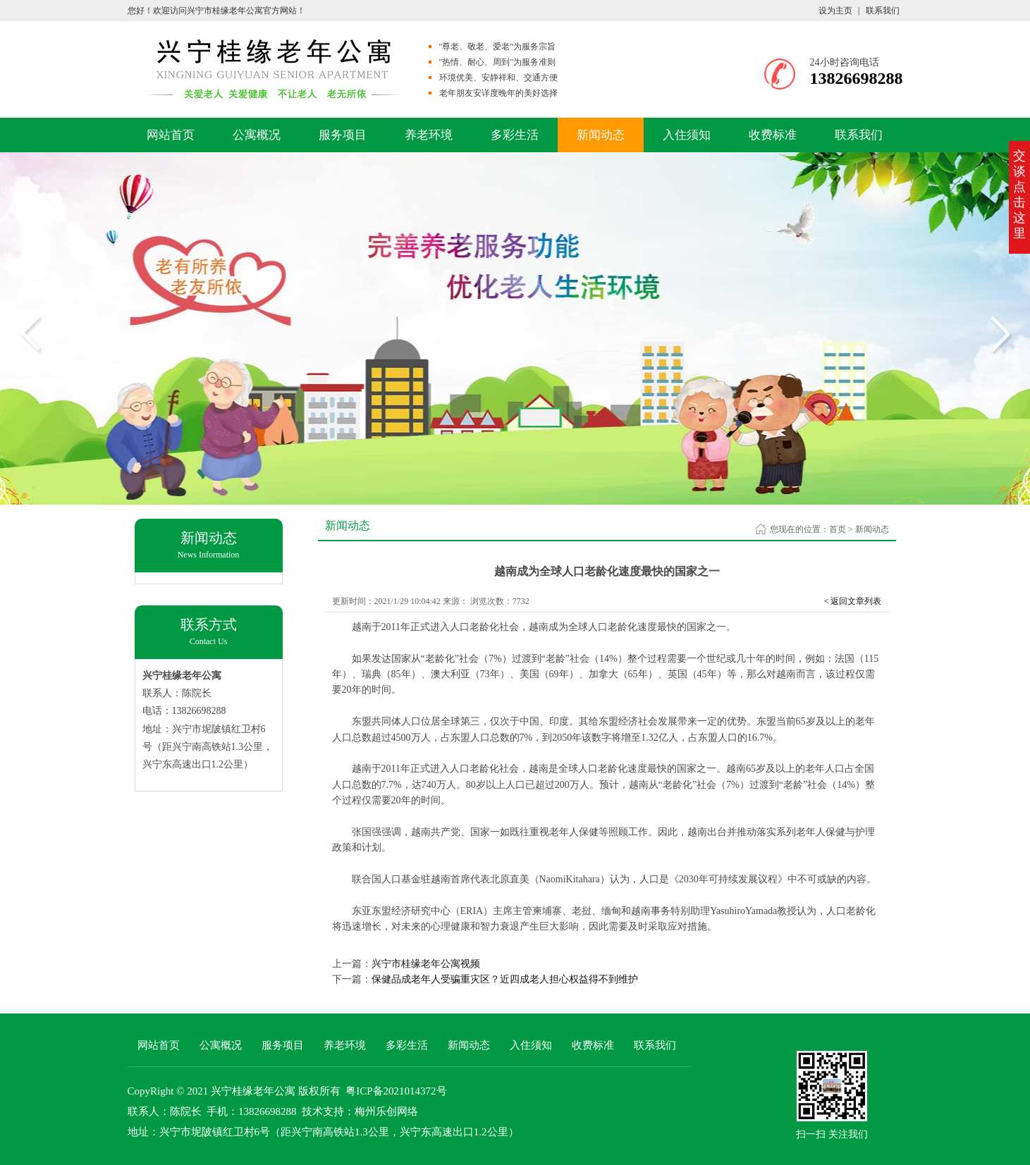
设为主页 (835, 11)
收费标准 (773, 135)
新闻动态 (601, 135)
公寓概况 (257, 135)
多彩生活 (515, 135)
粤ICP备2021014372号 (395, 1091)
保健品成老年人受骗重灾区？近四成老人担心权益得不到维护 (505, 979)
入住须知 (687, 135)
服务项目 (343, 135)
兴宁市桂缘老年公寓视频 (426, 963)
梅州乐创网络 (386, 1111)
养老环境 (429, 135)
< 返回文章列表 (853, 601)
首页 (837, 529)
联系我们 (883, 11)
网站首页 (171, 135)
